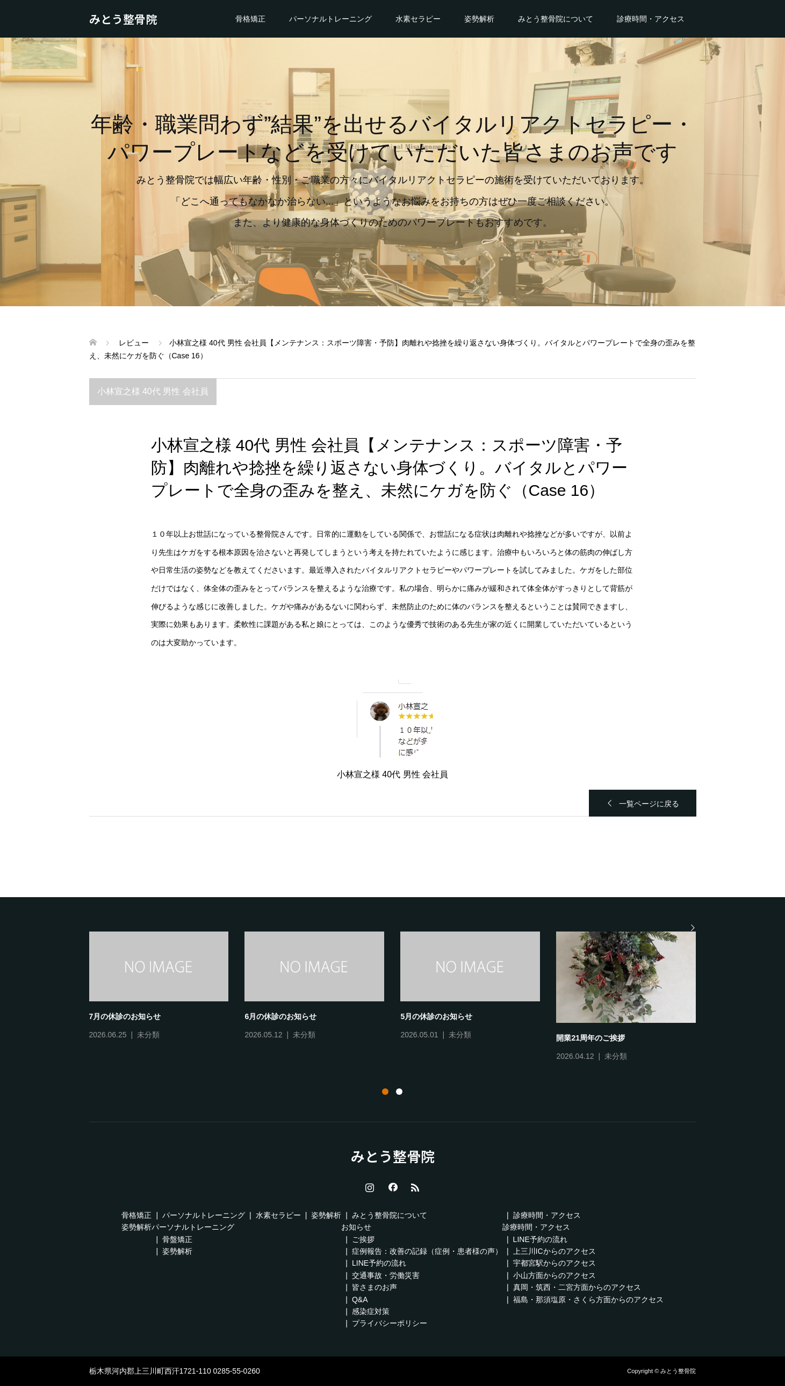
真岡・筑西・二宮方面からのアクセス (577, 1287)
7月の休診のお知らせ (125, 1016)
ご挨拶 (363, 1239)
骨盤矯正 (177, 1239)
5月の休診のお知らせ (436, 1016)
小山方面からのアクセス (554, 1275)
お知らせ (356, 1227)
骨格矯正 (250, 19)
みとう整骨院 (123, 19)
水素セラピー (418, 19)
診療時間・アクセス (651, 19)
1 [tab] (385, 1091)
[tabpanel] (400, 998)
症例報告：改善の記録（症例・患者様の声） (427, 1251)
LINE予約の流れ (379, 1263)
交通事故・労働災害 (386, 1275)
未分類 (148, 1034)
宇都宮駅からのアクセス (554, 1263)
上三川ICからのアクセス (554, 1251)
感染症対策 (371, 1311)
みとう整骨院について (555, 19)
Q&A (360, 1299)
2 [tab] (399, 1091)
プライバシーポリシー (389, 1323)
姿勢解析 (479, 19)
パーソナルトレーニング (330, 19)
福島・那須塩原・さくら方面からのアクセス (588, 1299)
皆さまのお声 (374, 1287)
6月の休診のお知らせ (280, 1016)
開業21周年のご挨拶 (590, 1038)
